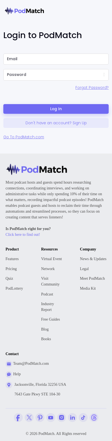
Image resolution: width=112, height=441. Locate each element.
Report (51, 306)
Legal (84, 269)
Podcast (47, 294)
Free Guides (50, 319)
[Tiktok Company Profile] (83, 417)
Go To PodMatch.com (23, 137)
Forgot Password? (92, 87)
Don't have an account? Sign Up (56, 123)
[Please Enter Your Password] (49, 74)
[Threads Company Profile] (94, 417)
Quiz (9, 278)
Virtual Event (51, 259)
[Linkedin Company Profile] (72, 417)
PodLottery (14, 288)
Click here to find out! (23, 235)
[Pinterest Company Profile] (39, 417)
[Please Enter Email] (56, 59)
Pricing (11, 269)
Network (48, 269)
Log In (56, 109)
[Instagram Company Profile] (61, 417)
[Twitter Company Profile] (29, 417)
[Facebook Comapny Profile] (18, 417)
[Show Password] (104, 75)
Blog (45, 329)
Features (12, 259)
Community (51, 281)
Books (46, 339)
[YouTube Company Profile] (50, 417)
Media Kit (88, 288)
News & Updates (93, 259)
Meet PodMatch (92, 278)
